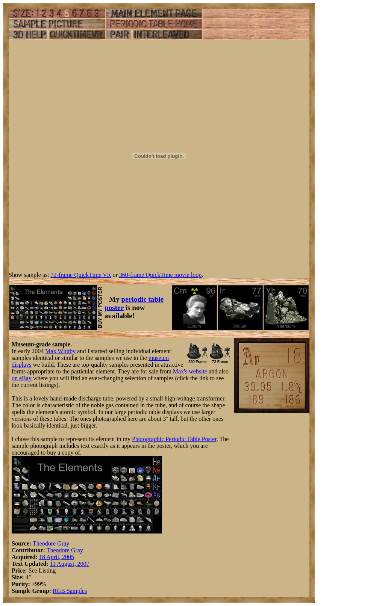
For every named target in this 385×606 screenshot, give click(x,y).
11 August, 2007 (69, 564)
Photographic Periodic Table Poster (174, 439)
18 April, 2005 (56, 557)
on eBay (22, 378)
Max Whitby (60, 351)
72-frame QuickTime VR (81, 275)
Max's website (190, 371)
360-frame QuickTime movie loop (160, 275)
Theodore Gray (51, 543)
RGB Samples (70, 591)
